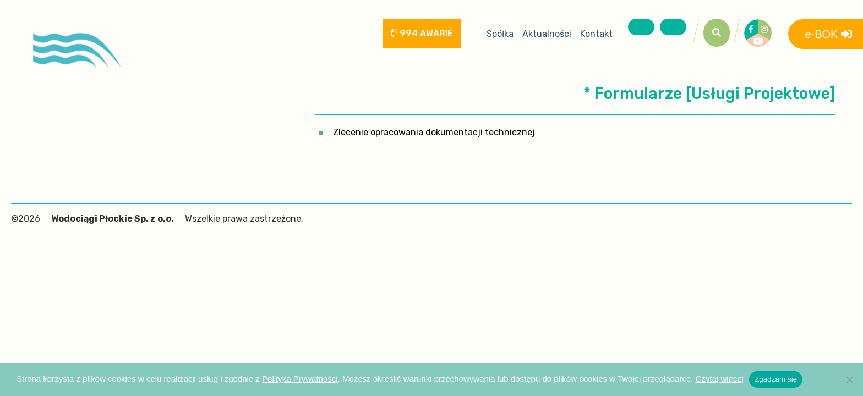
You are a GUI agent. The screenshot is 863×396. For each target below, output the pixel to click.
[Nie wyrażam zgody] (849, 379)
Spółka (500, 34)
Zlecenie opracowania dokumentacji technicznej (434, 132)
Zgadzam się (776, 379)
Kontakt (596, 34)
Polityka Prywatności (300, 378)
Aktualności (546, 34)
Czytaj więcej (720, 378)
